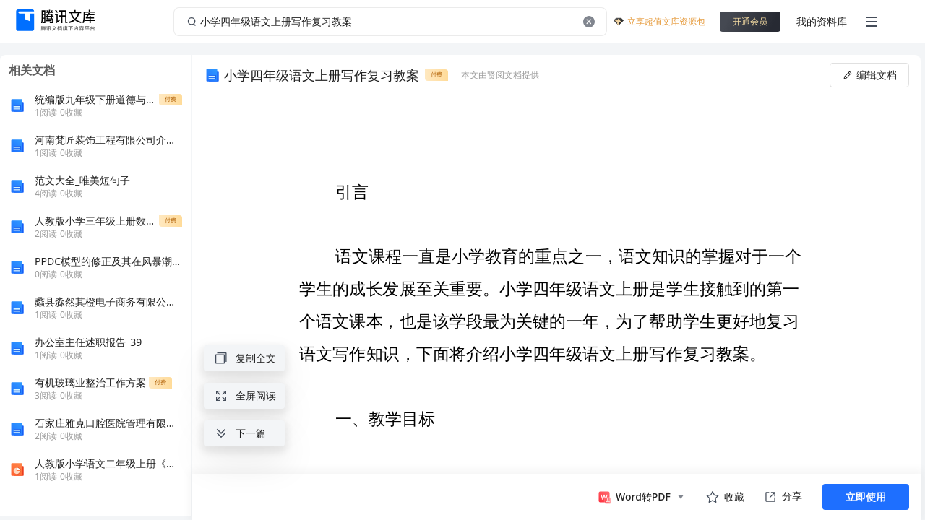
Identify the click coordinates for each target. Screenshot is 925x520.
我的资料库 (821, 21)
